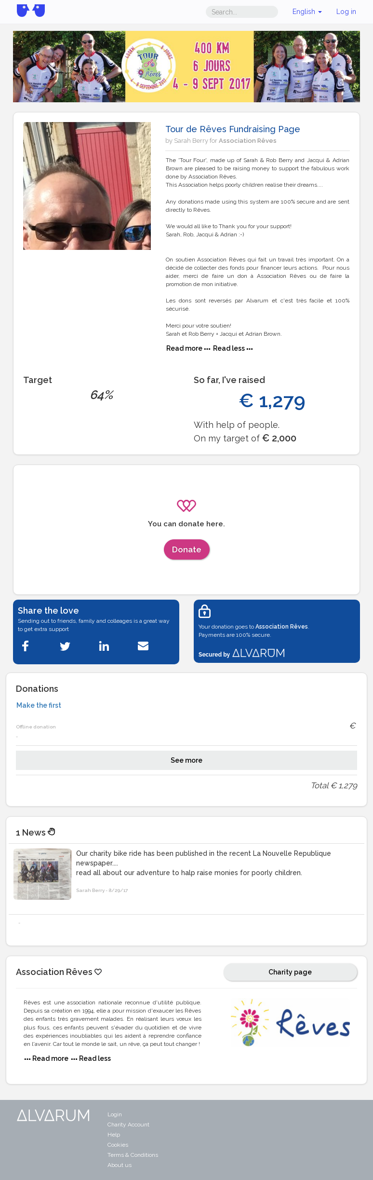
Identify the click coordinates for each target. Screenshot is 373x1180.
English (307, 11)
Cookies (117, 1144)
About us (119, 1165)
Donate (186, 549)
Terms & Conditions (132, 1155)
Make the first (38, 705)
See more (186, 760)
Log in (346, 11)
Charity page (290, 972)
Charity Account (128, 1124)
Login (114, 1114)
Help (113, 1134)
